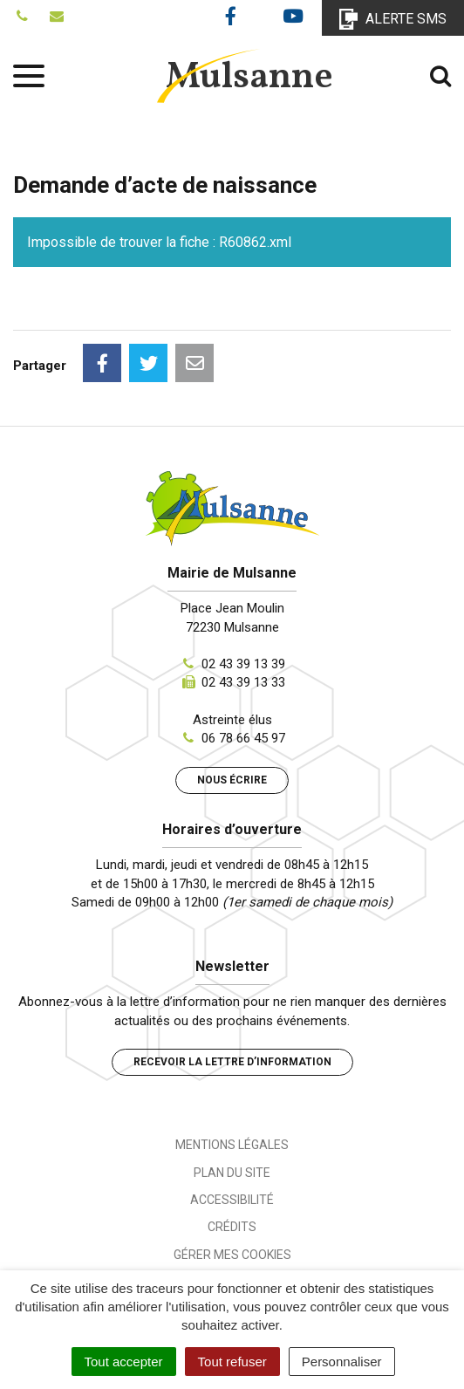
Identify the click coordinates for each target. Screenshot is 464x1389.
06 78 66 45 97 (243, 738)
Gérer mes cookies (232, 1255)
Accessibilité (232, 1200)
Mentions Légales (232, 1145)
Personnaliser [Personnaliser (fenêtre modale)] (342, 1361)
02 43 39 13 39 (243, 664)
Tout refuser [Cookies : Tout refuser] (232, 1361)
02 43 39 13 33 (243, 682)
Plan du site (232, 1173)
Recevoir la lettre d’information (232, 1062)
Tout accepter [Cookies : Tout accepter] (124, 1361)
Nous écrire (232, 780)
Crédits (232, 1227)
